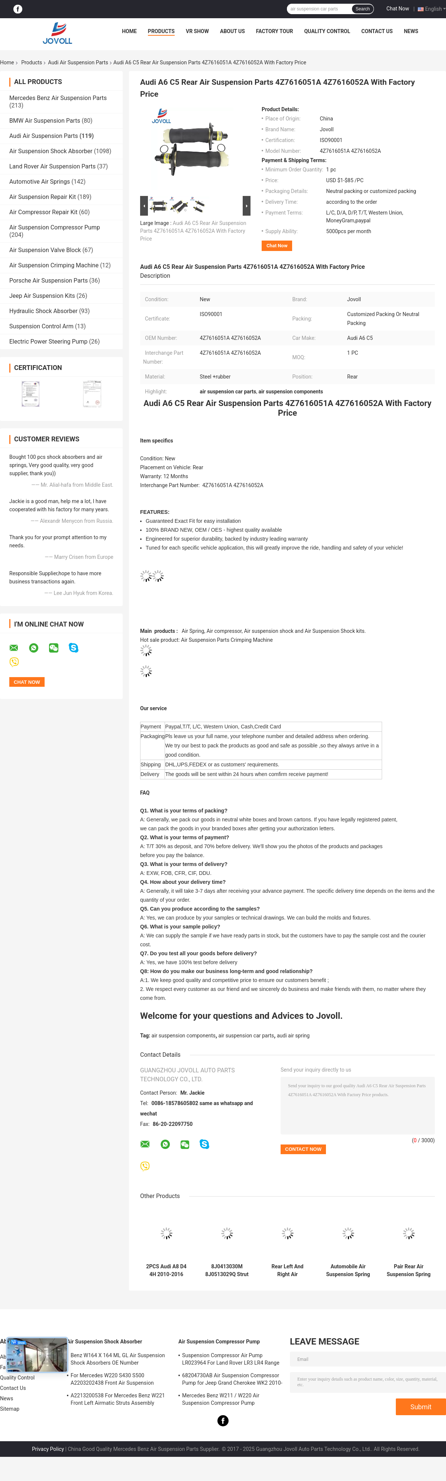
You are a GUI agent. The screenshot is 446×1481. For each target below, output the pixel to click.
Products (161, 31)
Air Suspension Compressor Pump (54, 227)
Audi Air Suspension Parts (78, 62)
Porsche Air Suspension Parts (48, 280)
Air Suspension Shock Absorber (51, 151)
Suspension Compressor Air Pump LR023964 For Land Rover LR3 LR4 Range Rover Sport (230, 1360)
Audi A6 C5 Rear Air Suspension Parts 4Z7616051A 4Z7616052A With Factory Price (193, 231)
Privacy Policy (48, 1449)
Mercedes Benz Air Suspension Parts (58, 98)
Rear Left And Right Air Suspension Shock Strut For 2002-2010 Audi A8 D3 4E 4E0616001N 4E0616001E (287, 1270)
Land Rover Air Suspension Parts (52, 166)
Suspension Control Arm (41, 326)
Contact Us (376, 31)
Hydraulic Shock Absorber (43, 311)
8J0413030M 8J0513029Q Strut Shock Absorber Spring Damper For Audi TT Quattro (227, 1270)
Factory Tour (274, 31)
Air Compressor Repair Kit (43, 212)
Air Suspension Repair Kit (42, 196)
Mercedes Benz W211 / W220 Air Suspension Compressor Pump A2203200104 (220, 1400)
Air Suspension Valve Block (45, 250)
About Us (232, 31)
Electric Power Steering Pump (48, 341)
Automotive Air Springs (39, 181)
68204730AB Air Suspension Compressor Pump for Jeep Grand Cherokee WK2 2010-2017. (232, 1380)
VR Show (197, 31)
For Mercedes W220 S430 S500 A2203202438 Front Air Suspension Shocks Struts (112, 1380)
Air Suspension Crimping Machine (53, 265)
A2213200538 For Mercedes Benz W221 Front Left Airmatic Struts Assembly (118, 1399)
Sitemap (9, 1409)
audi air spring (293, 1036)
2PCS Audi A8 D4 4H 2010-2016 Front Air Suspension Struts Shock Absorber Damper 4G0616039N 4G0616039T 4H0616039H (166, 1270)
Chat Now (398, 9)
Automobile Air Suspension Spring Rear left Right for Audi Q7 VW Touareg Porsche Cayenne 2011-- (348, 1270)
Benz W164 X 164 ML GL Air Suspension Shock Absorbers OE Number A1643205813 (118, 1360)
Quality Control (327, 31)
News (411, 31)
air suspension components (184, 1036)
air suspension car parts (246, 1036)
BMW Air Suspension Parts (44, 120)
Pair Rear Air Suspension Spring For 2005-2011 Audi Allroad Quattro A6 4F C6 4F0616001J (408, 1270)
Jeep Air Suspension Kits (42, 295)
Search (363, 9)
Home (129, 31)
